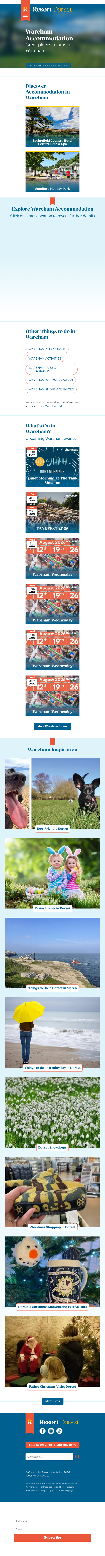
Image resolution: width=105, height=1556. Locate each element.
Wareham (43, 65)
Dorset (31, 65)
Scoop (44, 1475)
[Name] (52, 1521)
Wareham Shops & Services (51, 389)
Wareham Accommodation (50, 380)
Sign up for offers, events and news (52, 1444)
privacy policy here (74, 1551)
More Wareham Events (53, 726)
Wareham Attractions (47, 349)
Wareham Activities (44, 358)
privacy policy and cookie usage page (56, 1490)
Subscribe (52, 1537)
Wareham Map (55, 406)
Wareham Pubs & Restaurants (42, 369)
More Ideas (52, 1401)
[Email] (52, 1529)
